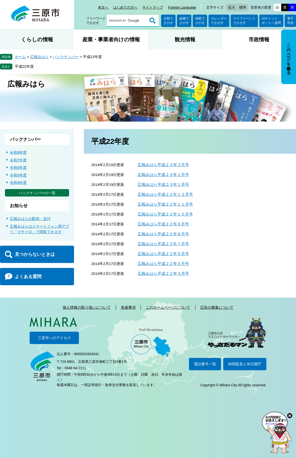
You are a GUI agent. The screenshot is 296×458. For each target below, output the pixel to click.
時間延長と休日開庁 (244, 364)
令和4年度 (18, 182)
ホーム (20, 57)
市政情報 (259, 39)
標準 (242, 7)
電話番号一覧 (205, 364)
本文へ (103, 7)
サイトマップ (152, 7)
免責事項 (128, 307)
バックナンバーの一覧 (37, 193)
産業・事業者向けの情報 (111, 39)
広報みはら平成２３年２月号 (163, 175)
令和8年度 (18, 152)
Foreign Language (182, 7)
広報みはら (39, 57)
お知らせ (19, 205)
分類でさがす (168, 21)
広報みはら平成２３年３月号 (163, 165)
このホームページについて (168, 307)
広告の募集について (217, 307)
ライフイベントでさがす (244, 21)
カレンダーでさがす (219, 21)
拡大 (231, 7)
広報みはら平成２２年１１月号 (165, 204)
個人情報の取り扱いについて (87, 307)
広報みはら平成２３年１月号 (163, 184)
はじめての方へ (125, 7)
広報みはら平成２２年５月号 (163, 264)
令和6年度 (18, 167)
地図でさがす (200, 21)
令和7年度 (18, 160)
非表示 (293, 30)
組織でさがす (184, 21)
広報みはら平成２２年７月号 (163, 244)
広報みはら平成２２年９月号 (163, 224)
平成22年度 (24, 66)
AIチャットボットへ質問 (271, 21)
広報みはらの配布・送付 (30, 219)
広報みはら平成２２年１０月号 (165, 214)
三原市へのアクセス (54, 338)
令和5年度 (18, 175)
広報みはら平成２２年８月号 (163, 234)
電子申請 (290, 21)
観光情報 (185, 39)
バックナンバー (66, 57)
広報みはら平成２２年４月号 (163, 273)
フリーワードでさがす (96, 21)
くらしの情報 (37, 39)
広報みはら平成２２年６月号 (163, 254)
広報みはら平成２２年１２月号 (165, 194)
